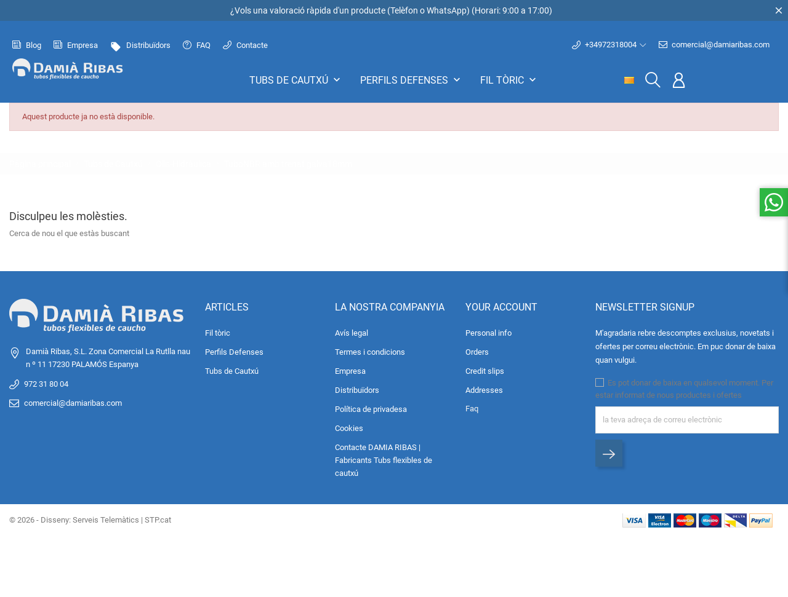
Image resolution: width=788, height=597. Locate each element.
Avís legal (351, 333)
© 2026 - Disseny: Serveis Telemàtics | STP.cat (90, 519)
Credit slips (484, 371)
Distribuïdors (140, 45)
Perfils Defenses (411, 80)
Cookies (349, 428)
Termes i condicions (370, 352)
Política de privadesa (371, 409)
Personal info (488, 333)
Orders (477, 352)
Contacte (245, 45)
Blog (26, 45)
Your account (501, 307)
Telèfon (404, 10)
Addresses (484, 390)
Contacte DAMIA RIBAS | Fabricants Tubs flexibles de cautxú (383, 460)
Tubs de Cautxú (296, 80)
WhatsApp (447, 10)
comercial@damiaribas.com (714, 45)
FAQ (197, 45)
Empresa (76, 45)
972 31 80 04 (46, 384)
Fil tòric (509, 80)
